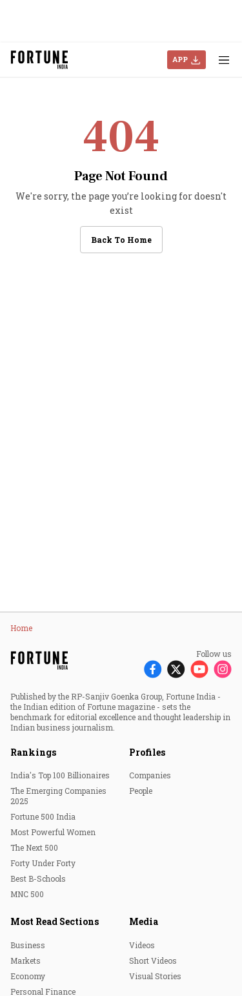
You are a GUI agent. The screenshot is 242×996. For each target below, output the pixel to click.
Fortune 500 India (43, 816)
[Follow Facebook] (153, 669)
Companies (150, 775)
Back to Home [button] (121, 239)
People (140, 790)
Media (143, 921)
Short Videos (153, 960)
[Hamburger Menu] (224, 59)
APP (180, 59)
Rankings (33, 752)
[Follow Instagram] (223, 669)
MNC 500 (27, 894)
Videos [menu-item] (142, 945)
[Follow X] (176, 669)
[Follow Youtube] (199, 669)
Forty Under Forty (43, 863)
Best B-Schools (38, 878)
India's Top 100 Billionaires (60, 775)
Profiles (147, 752)
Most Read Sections (54, 921)
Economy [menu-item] (27, 976)
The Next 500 (34, 847)
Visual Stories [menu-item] (155, 976)
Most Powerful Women (53, 832)
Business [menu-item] (27, 945)
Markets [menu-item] (25, 960)
